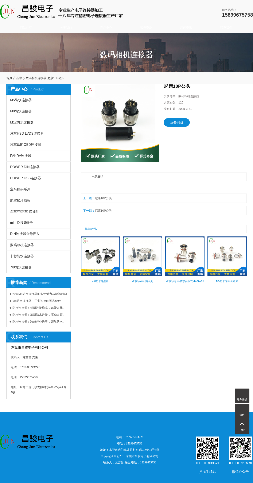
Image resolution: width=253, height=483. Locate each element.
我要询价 (176, 122)
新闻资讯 (186, 27)
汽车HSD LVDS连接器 (27, 133)
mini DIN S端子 (21, 222)
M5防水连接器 (21, 100)
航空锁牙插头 (20, 200)
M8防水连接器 (21, 111)
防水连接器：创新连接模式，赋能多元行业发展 (39, 307)
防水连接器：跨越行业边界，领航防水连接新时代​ (39, 321)
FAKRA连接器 (20, 156)
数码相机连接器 (36, 78)
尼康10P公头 (103, 198)
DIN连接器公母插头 (25, 234)
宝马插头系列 (20, 189)
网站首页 (26, 27)
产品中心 (106, 27)
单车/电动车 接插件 (24, 211)
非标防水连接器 (22, 256)
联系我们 (226, 27)
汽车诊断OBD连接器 (25, 144)
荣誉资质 (146, 27)
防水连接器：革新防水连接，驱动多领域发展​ (39, 314)
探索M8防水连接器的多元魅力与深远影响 (39, 294)
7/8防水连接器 (21, 267)
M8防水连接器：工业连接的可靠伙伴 (36, 301)
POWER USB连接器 (25, 178)
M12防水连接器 (22, 122)
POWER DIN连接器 (25, 167)
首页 (9, 78)
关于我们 (66, 27)
